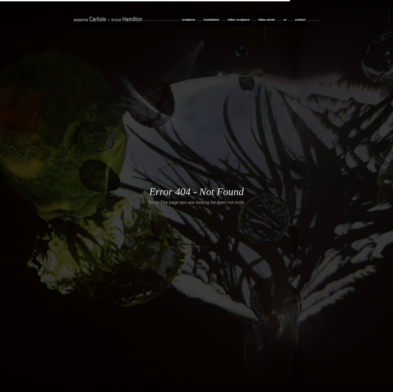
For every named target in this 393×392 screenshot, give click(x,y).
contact (300, 19)
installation (211, 19)
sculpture (188, 19)
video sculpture (239, 19)
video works (266, 19)
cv (285, 19)
